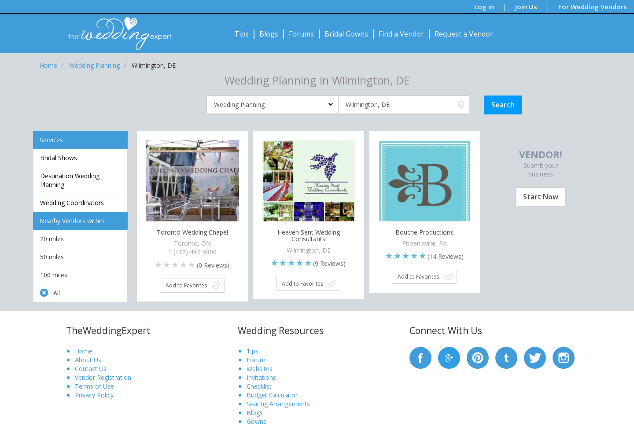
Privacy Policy (94, 395)
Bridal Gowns (346, 34)
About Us (88, 360)
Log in (484, 6)
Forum (256, 360)
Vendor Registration (103, 377)
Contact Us (91, 368)
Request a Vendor (464, 34)
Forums (301, 34)
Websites (260, 368)
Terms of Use (94, 386)
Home (83, 351)
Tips (241, 34)
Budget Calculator (272, 395)
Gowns (256, 421)
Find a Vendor (401, 34)
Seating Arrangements (278, 404)
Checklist (259, 386)
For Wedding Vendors (592, 6)
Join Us (526, 6)
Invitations (261, 377)
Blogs (268, 34)
